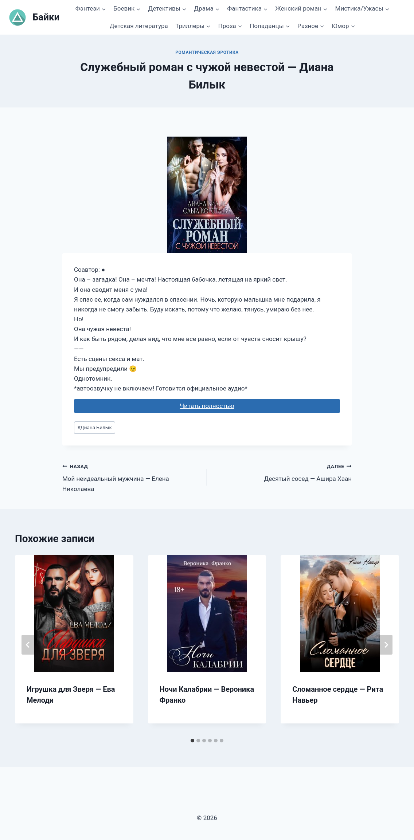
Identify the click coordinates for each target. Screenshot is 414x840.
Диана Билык (94, 427)
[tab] (192, 740)
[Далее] (385, 645)
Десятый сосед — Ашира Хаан (282, 472)
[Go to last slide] (28, 645)
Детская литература (139, 26)
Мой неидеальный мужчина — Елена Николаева (131, 476)
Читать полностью (207, 405)
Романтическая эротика (207, 52)
